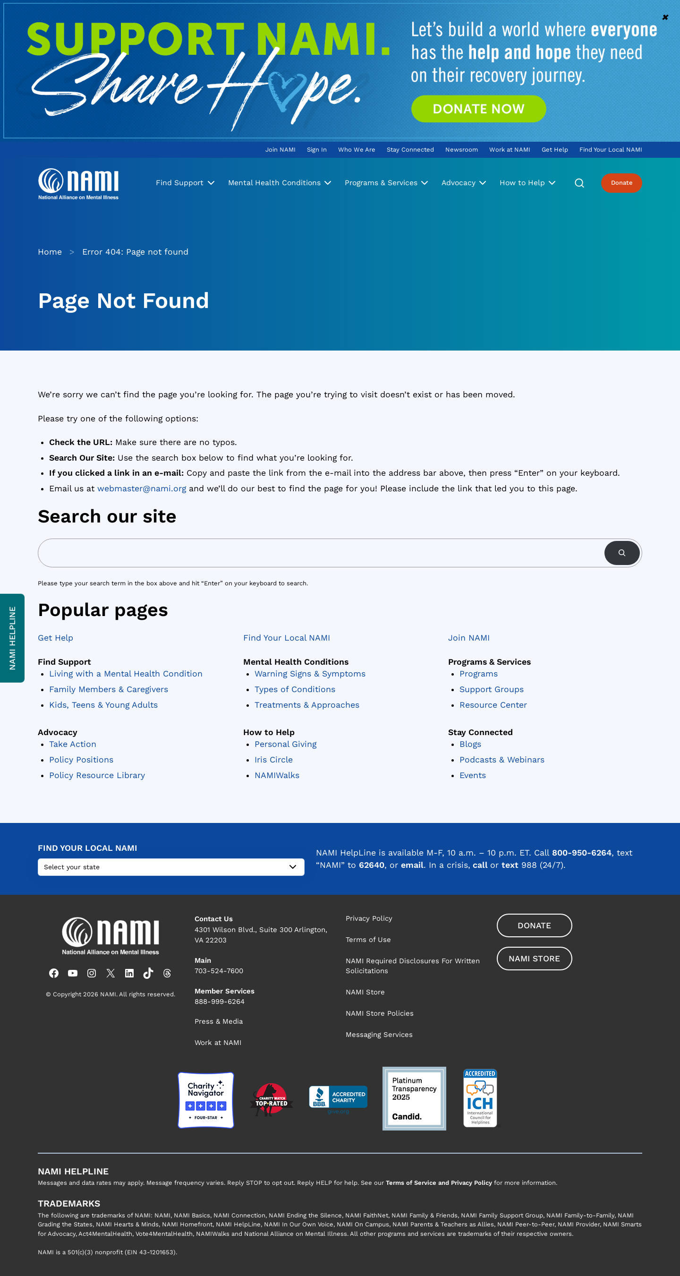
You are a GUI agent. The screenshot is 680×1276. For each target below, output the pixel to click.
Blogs (470, 744)
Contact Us (214, 919)
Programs (478, 673)
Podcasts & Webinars (501, 759)
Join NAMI (469, 637)
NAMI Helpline (12, 638)
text (510, 865)
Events (472, 775)
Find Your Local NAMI (286, 637)
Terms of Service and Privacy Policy (439, 1182)
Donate (622, 182)
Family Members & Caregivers (108, 689)
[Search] (622, 553)
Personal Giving (285, 744)
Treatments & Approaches (307, 705)
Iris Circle (274, 759)
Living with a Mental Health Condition (126, 673)
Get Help (55, 637)
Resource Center (493, 705)
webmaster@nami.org (141, 488)
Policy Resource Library (97, 775)
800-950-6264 (582, 852)
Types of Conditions (295, 689)
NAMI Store (534, 958)
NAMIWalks (277, 775)
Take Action (72, 744)
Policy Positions (81, 759)
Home (50, 252)
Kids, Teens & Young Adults (103, 705)
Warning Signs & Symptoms (310, 673)
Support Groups (491, 689)
